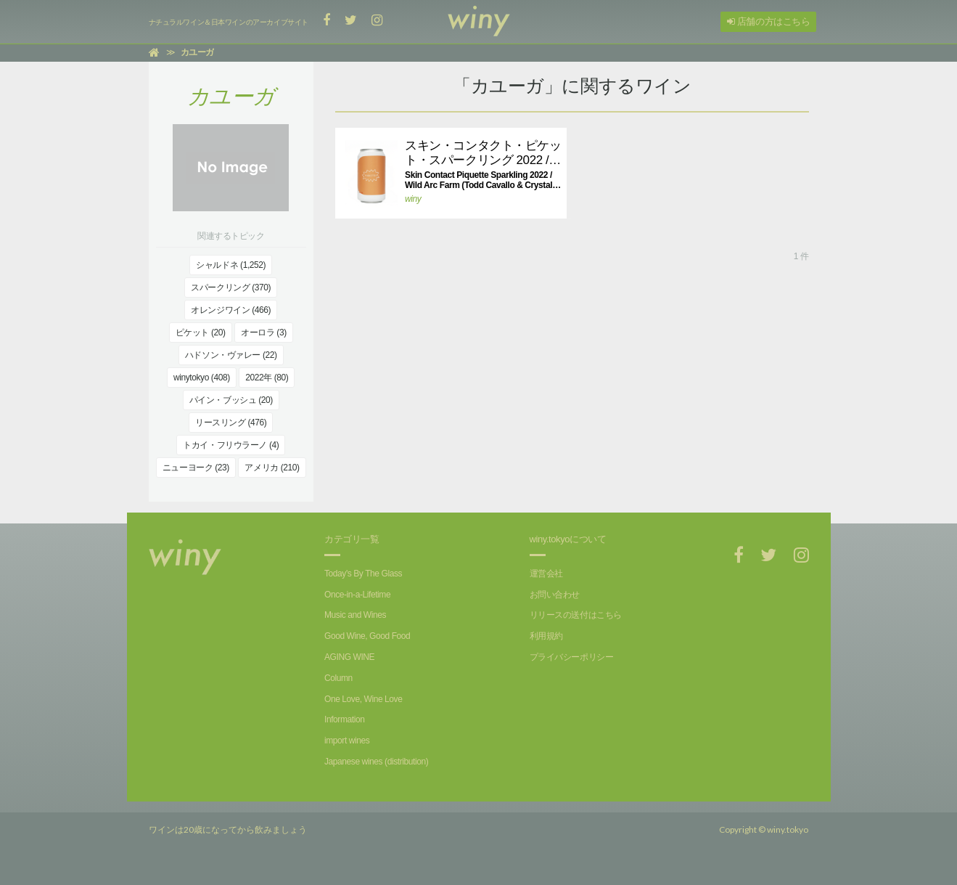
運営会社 (546, 573)
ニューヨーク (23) (196, 467)
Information (344, 719)
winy (413, 199)
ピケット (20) (201, 332)
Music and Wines (355, 615)
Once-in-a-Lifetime (357, 595)
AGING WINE (349, 657)
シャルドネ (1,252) (231, 265)
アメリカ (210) (272, 467)
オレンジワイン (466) (231, 310)
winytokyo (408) (201, 377)
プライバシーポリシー (572, 657)
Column (338, 678)
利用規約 (546, 636)
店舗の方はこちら (768, 21)
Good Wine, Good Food (367, 636)
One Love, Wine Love (363, 699)
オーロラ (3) (264, 332)
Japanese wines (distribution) (376, 761)
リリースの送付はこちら (576, 615)
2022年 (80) (266, 377)
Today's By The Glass (363, 573)
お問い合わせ (555, 595)
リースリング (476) (230, 422)
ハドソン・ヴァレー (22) (231, 355)
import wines (346, 740)
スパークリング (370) (231, 287)
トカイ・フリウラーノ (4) (231, 445)
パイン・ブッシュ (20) (231, 400)
